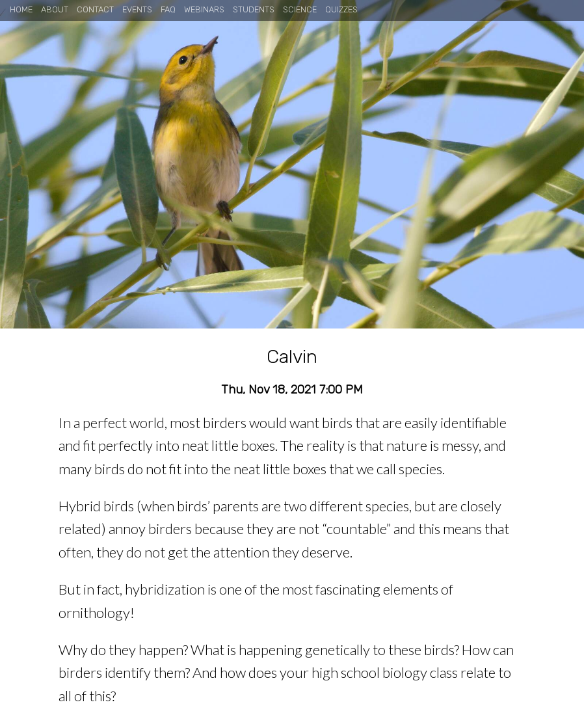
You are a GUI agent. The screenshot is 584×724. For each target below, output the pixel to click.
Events (137, 9)
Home (21, 9)
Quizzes (341, 9)
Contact (95, 9)
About (54, 9)
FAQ (168, 9)
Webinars (204, 9)
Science (300, 9)
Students (253, 9)
